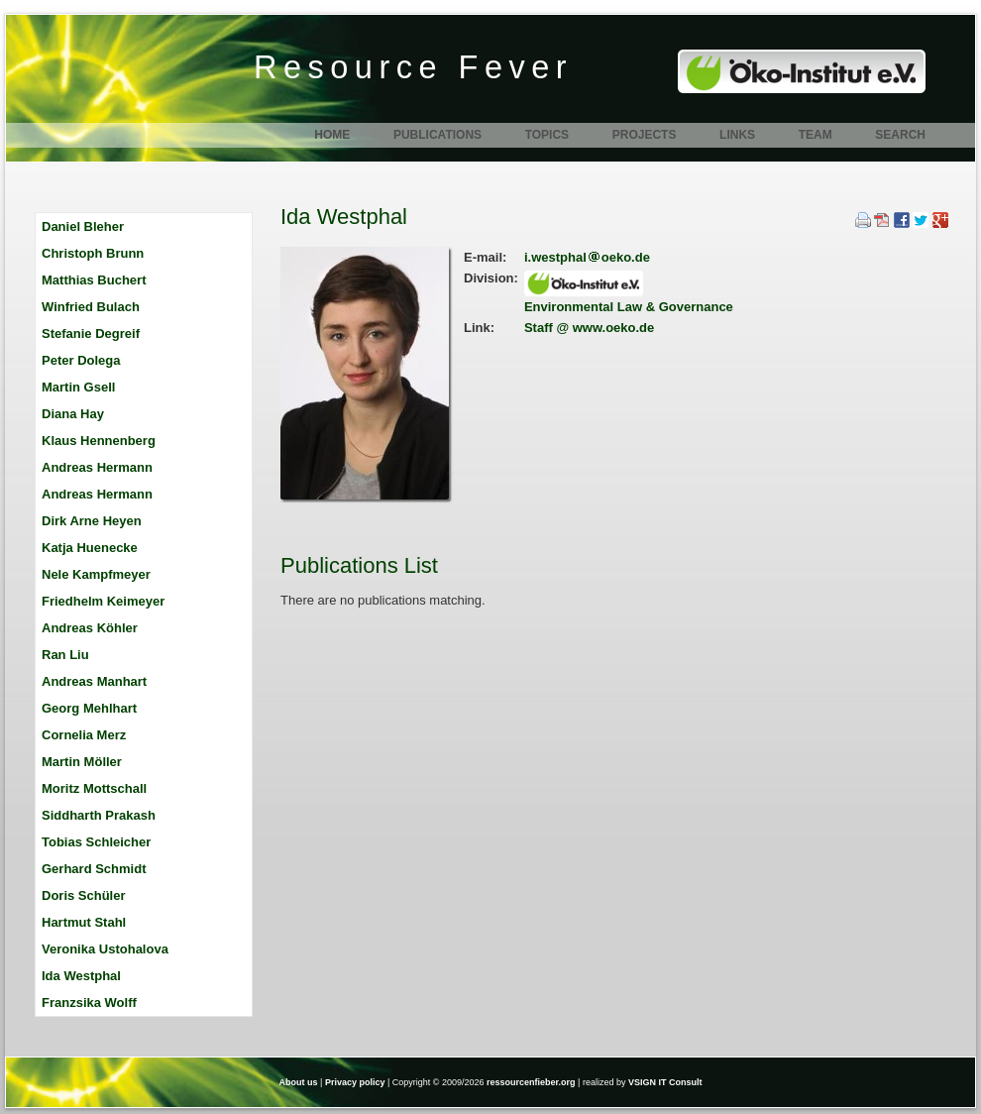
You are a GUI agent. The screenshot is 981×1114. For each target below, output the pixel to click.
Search (900, 135)
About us (298, 1082)
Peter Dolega (81, 360)
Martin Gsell (78, 387)
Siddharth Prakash (99, 815)
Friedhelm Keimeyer (103, 601)
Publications (437, 135)
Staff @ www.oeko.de (589, 327)
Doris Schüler (84, 895)
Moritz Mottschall (94, 788)
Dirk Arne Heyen (92, 520)
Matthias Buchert (94, 280)
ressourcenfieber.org (531, 1082)
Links (737, 135)
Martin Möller (82, 761)
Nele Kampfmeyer (96, 574)
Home (332, 135)
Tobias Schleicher (96, 842)
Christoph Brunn (93, 253)
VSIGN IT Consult (665, 1082)
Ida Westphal (81, 975)
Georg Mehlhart (89, 708)
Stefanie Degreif (91, 333)
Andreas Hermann (97, 467)
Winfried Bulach (91, 306)
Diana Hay (73, 413)
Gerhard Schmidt (94, 868)
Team (815, 135)
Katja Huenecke (90, 547)
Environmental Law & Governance (628, 306)
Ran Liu (65, 654)
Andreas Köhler (90, 627)
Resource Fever (413, 67)
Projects (644, 135)
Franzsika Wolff (89, 1002)
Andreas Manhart (94, 681)
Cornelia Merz (84, 734)
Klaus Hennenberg (99, 440)
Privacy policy (355, 1082)
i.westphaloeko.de (587, 257)
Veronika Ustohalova (105, 949)
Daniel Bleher (83, 226)
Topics (547, 135)
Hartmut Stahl (84, 922)
